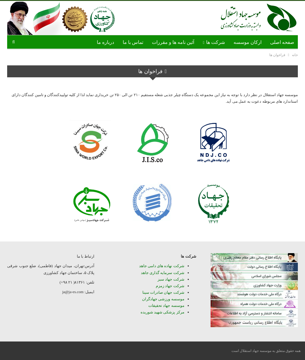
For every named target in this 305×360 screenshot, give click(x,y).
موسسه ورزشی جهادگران (163, 299)
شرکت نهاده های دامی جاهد (161, 266)
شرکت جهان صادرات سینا (163, 292)
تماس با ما (133, 42)
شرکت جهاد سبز (171, 279)
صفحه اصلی (282, 42)
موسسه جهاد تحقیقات (166, 305)
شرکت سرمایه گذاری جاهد (162, 272)
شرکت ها (215, 42)
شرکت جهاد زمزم (170, 286)
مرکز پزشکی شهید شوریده (162, 312)
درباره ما (105, 42)
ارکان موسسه (248, 42)
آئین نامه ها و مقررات (173, 42)
